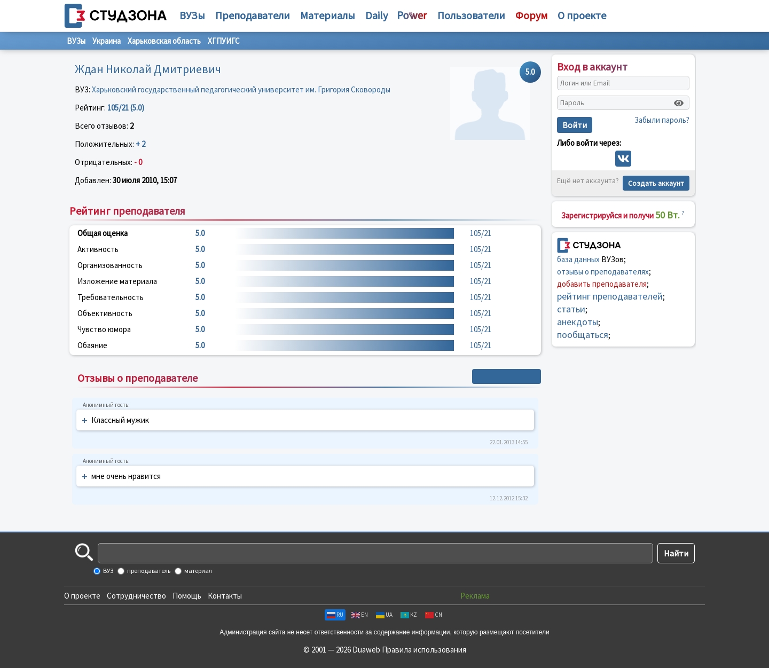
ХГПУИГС (224, 41)
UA (384, 614)
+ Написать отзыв (506, 376)
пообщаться (582, 334)
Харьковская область (164, 41)
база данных (578, 259)
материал (197, 571)
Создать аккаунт (656, 183)
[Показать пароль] (678, 103)
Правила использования (424, 650)
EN (359, 614)
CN (433, 614)
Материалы (327, 15)
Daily (376, 15)
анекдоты (577, 322)
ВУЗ (107, 571)
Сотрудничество (136, 596)
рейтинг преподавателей (610, 296)
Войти (574, 125)
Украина (106, 41)
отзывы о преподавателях (603, 271)
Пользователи (471, 15)
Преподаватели (252, 15)
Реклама (475, 596)
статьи (571, 309)
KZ (409, 614)
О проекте (82, 596)
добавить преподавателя (602, 284)
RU (335, 614)
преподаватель (148, 571)
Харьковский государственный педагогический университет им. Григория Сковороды (241, 89)
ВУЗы (192, 15)
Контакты (225, 596)
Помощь (186, 596)
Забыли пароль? (661, 120)
